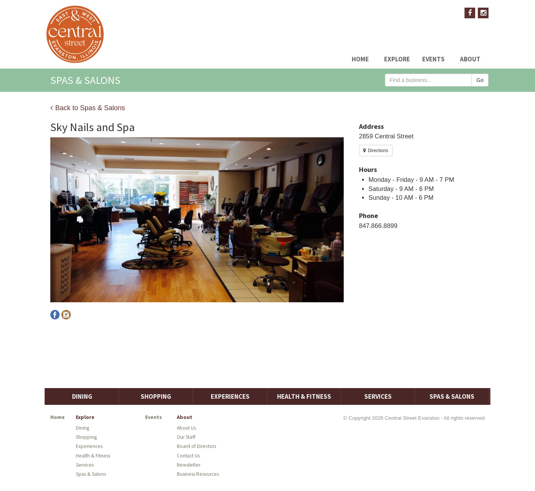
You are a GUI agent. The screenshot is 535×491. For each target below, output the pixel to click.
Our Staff (186, 437)
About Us (186, 428)
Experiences (230, 396)
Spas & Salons (451, 396)
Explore (397, 59)
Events (433, 59)
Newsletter (188, 465)
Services (378, 396)
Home (360, 59)
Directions (375, 150)
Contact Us (188, 455)
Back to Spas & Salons (87, 108)
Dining (82, 396)
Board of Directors (196, 446)
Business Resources (198, 474)
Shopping (156, 396)
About (470, 59)
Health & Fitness (304, 396)
